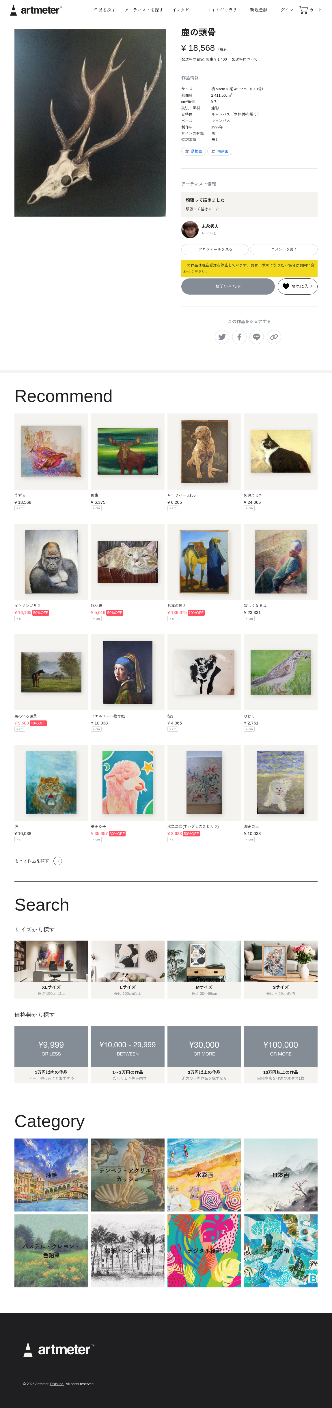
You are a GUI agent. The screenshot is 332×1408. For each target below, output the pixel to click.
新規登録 (258, 10)
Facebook (268, 1362)
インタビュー (185, 10)
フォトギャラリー (224, 10)
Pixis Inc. (57, 1384)
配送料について (245, 59)
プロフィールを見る (214, 249)
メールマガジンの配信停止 (219, 1368)
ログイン (284, 10)
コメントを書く (284, 249)
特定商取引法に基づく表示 (219, 1360)
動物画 (193, 151)
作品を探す (105, 10)
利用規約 (204, 1345)
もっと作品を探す (38, 861)
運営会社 (204, 1376)
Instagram (269, 1345)
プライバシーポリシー (215, 1352)
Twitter (265, 1354)
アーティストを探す (143, 10)
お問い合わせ (228, 286)
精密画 (219, 151)
